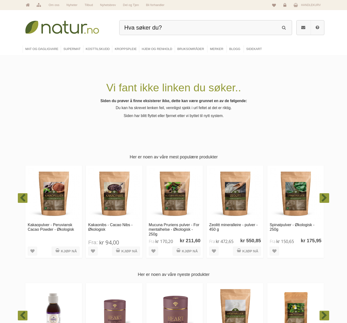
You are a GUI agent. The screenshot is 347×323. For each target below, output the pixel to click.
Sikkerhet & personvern (295, 305)
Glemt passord (289, 274)
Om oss (54, 5)
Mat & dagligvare (190, 264)
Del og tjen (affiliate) (244, 295)
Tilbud (89, 5)
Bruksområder (240, 274)
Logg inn (285, 6)
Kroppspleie (187, 295)
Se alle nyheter (138, 295)
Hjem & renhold (190, 305)
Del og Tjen (131, 5)
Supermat (186, 274)
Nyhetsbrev (108, 5)
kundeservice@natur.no (71, 292)
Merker (133, 284)
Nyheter (72, 5)
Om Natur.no (137, 274)
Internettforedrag (241, 284)
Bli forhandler (155, 5)
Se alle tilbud (137, 305)
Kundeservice (288, 284)
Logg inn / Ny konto (292, 264)
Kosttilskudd (187, 284)
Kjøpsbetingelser (290, 295)
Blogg (234, 264)
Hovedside (135, 264)
